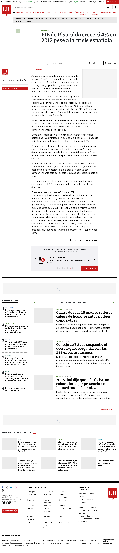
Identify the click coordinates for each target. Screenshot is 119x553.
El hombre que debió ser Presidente (15, 389)
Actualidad (22, 458)
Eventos (62, 505)
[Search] (101, 7)
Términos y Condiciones (87, 508)
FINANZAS (19, 12)
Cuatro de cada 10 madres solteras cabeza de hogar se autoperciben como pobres (84, 316)
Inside (61, 514)
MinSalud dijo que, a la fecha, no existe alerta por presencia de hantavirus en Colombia (82, 384)
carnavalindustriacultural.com (37, 543)
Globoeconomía (65, 508)
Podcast (29, 522)
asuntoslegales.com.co (10, 540)
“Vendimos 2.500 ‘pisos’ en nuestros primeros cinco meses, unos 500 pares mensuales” (16, 345)
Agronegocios (31, 492)
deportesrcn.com (21, 546)
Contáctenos (83, 502)
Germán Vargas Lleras (102, 18)
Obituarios (46, 517)
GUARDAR (110, 63)
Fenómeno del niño (76, 18)
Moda (7, 339)
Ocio (60, 517)
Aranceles (31, 21)
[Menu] (14, 11)
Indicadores (30, 514)
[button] (34, 259)
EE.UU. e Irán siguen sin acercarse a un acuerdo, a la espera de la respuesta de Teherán (27, 446)
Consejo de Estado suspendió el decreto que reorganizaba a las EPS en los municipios (81, 349)
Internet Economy (105, 458)
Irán (19, 439)
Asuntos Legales (32, 494)
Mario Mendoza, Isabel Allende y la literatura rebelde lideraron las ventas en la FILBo (107, 446)
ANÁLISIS (76, 12)
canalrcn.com (55, 543)
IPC (47, 18)
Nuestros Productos (85, 499)
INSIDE (114, 12)
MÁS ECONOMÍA (105, 409)
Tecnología (9, 323)
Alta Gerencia (48, 492)
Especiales (47, 505)
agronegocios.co (28, 540)
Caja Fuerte (47, 494)
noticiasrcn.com (81, 543)
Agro (60, 439)
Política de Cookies (85, 516)
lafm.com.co (94, 543)
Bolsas (61, 458)
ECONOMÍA (28, 12)
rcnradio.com (68, 543)
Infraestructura (48, 514)
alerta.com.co (7, 546)
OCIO (43, 12)
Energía (88, 18)
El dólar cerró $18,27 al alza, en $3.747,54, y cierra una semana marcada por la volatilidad (67, 465)
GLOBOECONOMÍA (52, 12)
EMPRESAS (37, 12)
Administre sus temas (12, 88)
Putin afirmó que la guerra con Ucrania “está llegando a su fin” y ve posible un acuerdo (16, 377)
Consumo (30, 500)
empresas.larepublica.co (46, 540)
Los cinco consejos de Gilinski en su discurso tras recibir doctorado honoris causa (15, 313)
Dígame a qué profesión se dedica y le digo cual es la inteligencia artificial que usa (16, 329)
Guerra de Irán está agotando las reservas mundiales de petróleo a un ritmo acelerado (16, 361)
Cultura (101, 439)
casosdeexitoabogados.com (13, 543)
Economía (62, 500)
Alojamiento (54, 18)
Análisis (61, 492)
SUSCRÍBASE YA (89, 268)
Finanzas (29, 508)
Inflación (39, 18)
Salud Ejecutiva (64, 522)
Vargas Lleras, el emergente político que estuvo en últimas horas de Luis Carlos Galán (27, 465)
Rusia (7, 371)
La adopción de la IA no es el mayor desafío (107, 463)
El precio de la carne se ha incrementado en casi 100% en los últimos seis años (67, 445)
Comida (64, 18)
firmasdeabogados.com (67, 540)
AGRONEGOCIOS (66, 12)
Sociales (29, 528)
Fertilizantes (20, 21)
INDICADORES (106, 12)
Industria (9, 307)
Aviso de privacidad (85, 505)
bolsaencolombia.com (87, 540)
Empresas (30, 505)
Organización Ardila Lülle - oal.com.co (108, 542)
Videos (45, 528)
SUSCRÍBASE (112, 2)
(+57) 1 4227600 (8, 503)
